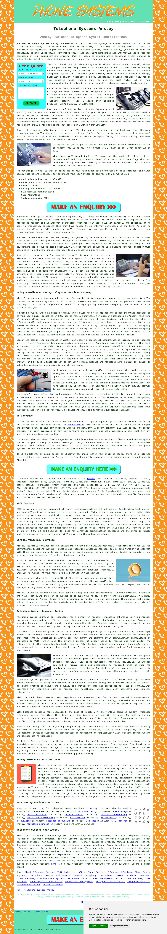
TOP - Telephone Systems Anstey (35, 890)
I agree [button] (93, 926)
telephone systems (119, 43)
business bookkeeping (114, 815)
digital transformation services (83, 778)
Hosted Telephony (85, 875)
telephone (70, 727)
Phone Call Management (79, 882)
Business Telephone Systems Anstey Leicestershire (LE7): (51, 43)
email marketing (37, 815)
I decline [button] (103, 926)
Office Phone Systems (92, 872)
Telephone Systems (41, 912)
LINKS (116, 22)
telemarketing (109, 818)
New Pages (27, 912)
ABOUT (124, 22)
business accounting (58, 821)
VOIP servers (45, 525)
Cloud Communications (129, 878)
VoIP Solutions (66, 872)
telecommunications (86, 509)
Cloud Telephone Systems (39, 872)
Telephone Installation (110, 882)
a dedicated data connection (78, 265)
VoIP (104, 148)
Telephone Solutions (120, 872)
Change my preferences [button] (119, 926)
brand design (120, 811)
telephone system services (67, 808)
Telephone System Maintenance (50, 875)
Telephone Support (79, 878)
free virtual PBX (68, 130)
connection (108, 171)
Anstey (91, 479)
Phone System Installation (46, 882)
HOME (109, 22)
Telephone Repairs (138, 882)
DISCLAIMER (144, 22)
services (89, 824)
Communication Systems (51, 878)
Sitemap (18, 912)
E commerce (121, 821)
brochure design (87, 811)
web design (92, 821)
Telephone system (27, 479)
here (53, 864)
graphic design (74, 815)
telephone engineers (131, 488)
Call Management (103, 878)
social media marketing (41, 818)
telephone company (118, 83)
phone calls (102, 159)
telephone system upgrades (113, 784)
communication (76, 425)
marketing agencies (38, 824)
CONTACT (133, 22)
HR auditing (24, 821)
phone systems (30, 686)
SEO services (77, 818)
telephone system (82, 864)
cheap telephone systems (103, 775)
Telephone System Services (118, 875)
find (25, 836)
